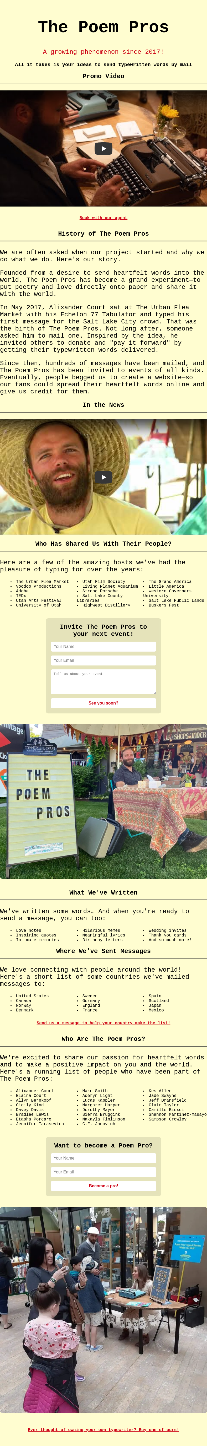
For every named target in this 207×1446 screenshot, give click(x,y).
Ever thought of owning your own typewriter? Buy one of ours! (103, 1434)
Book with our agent (103, 218)
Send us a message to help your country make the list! (103, 1027)
